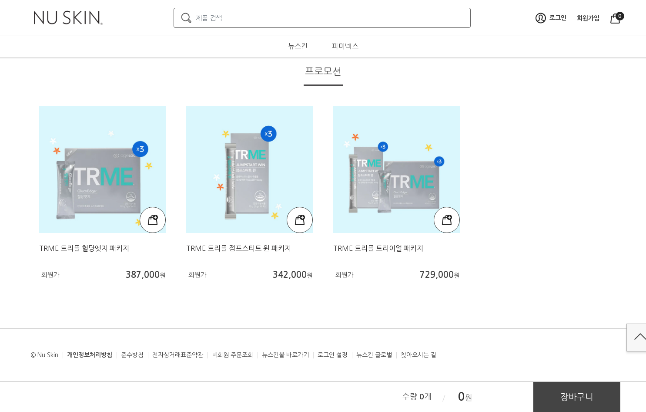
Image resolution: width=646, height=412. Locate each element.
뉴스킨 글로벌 (374, 355)
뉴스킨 (298, 46)
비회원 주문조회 (232, 355)
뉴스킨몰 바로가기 (285, 355)
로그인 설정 (333, 355)
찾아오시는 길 (418, 355)
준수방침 (132, 355)
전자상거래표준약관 (177, 355)
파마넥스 (345, 46)
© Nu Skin (44, 355)
